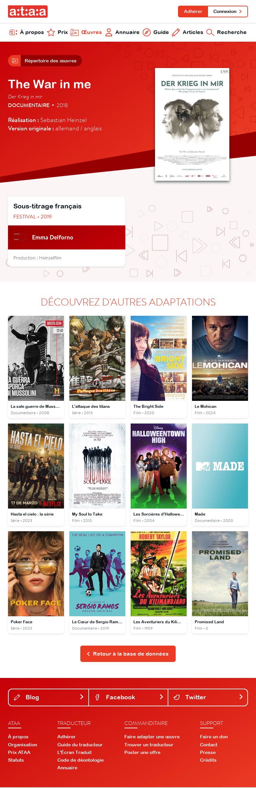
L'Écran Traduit (74, 753)
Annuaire (122, 33)
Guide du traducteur (80, 745)
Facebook (129, 697)
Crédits (208, 761)
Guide (156, 33)
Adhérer (193, 11)
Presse (208, 753)
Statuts (16, 761)
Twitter (208, 697)
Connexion (227, 11)
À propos (26, 33)
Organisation (22, 745)
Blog (49, 697)
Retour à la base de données (127, 654)
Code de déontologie (80, 761)
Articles (187, 33)
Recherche (226, 33)
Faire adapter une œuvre (152, 737)
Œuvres (86, 33)
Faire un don (214, 737)
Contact (208, 745)
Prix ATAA (19, 753)
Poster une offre (142, 753)
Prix (57, 33)
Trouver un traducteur (148, 745)
